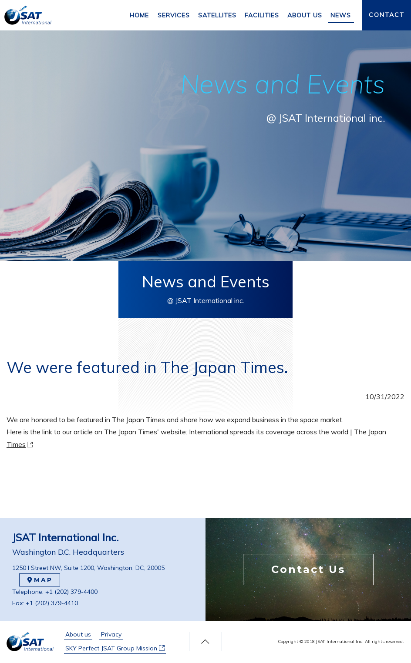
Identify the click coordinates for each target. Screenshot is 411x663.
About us (78, 634)
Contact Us (308, 569)
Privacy (111, 634)
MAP (40, 580)
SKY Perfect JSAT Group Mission (115, 648)
